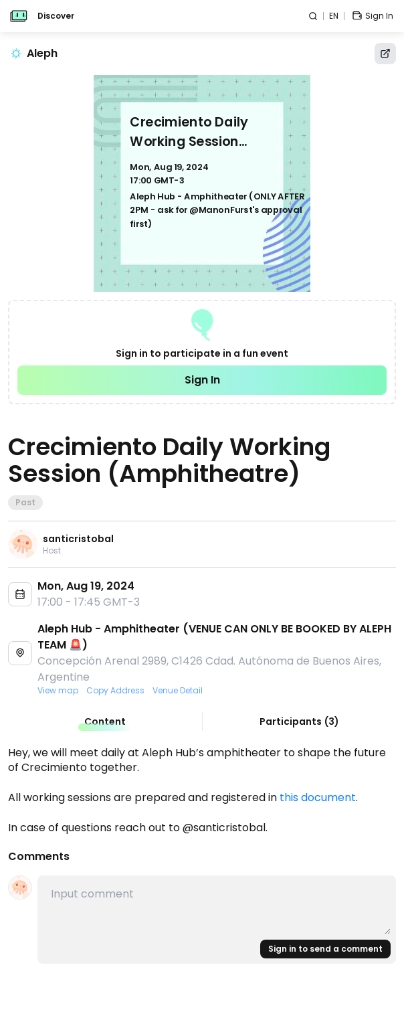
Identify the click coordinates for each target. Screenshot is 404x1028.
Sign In (202, 380)
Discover (55, 16)
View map (57, 690)
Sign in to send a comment (325, 948)
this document (318, 797)
